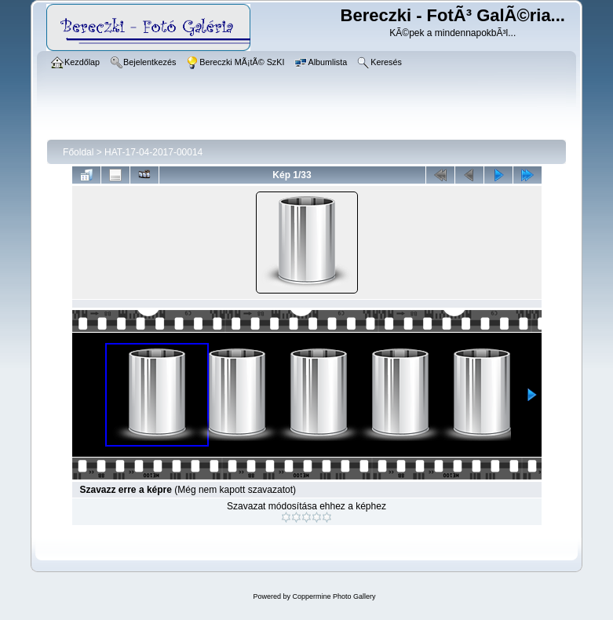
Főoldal (78, 152)
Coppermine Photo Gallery (333, 596)
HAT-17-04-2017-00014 (153, 152)
